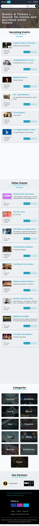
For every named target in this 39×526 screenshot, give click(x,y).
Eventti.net (4, 520)
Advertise (25, 511)
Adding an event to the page (15, 495)
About (13, 511)
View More (19, 36)
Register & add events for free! (20, 514)
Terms (9, 522)
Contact (18, 511)
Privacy (16, 522)
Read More (34, 52)
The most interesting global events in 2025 (19, 493)
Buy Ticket (27, 52)
